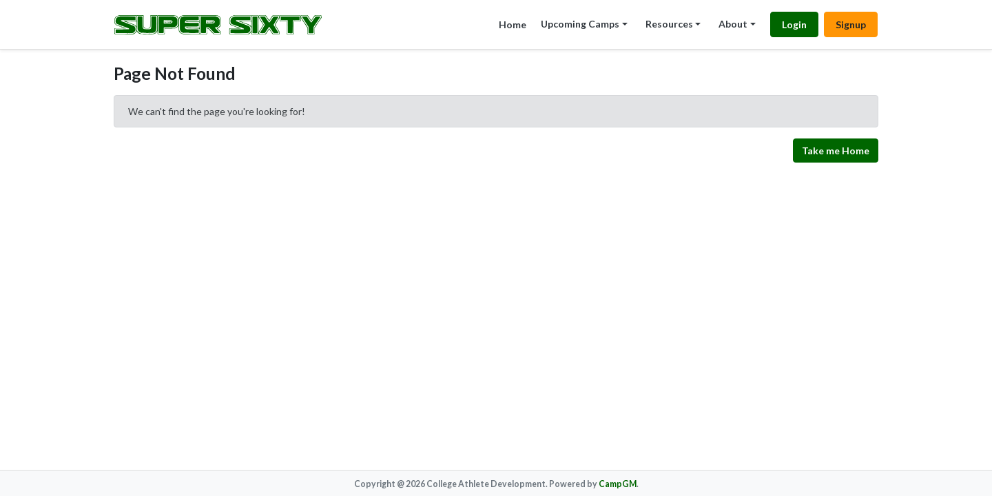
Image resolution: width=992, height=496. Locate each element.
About (733, 24)
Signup (851, 24)
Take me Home (835, 150)
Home (512, 24)
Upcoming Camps (580, 24)
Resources (669, 24)
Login (794, 24)
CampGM (618, 484)
